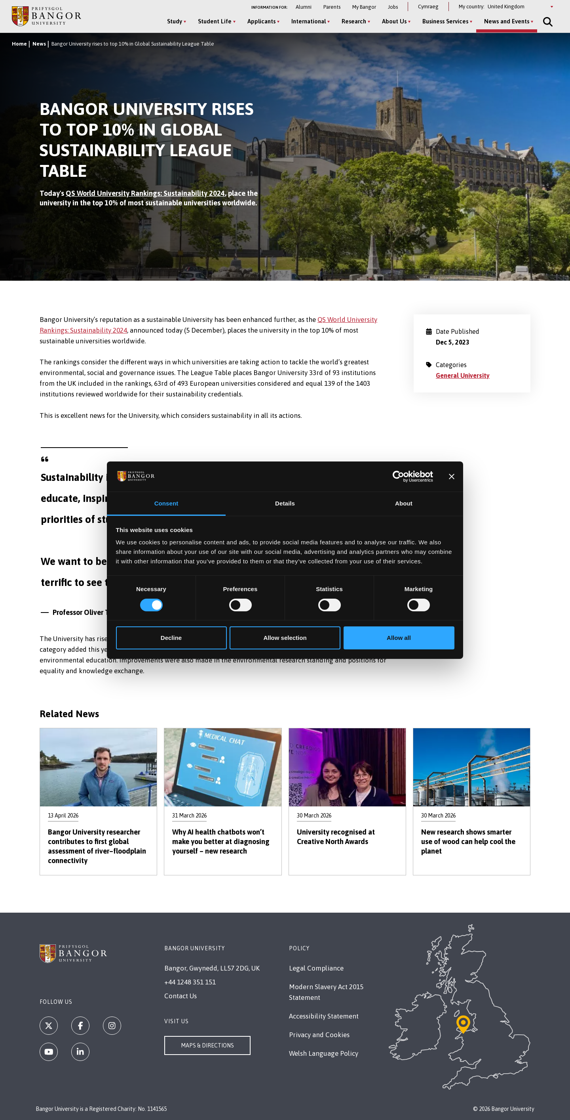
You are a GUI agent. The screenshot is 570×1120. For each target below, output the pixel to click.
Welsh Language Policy (323, 1053)
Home (19, 44)
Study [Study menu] (174, 21)
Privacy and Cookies (319, 1035)
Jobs (393, 7)
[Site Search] (547, 22)
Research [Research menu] (354, 21)
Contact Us (180, 996)
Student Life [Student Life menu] (215, 21)
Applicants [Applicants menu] (261, 21)
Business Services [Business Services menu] (445, 21)
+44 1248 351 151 (190, 982)
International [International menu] (308, 21)
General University (463, 375)
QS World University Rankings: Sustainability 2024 (145, 193)
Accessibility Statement (324, 1016)
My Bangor (364, 7)
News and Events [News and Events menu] (506, 21)
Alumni (304, 7)
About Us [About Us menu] (394, 21)
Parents (331, 7)
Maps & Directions (207, 1045)
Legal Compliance (316, 968)
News (39, 44)
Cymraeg (428, 6)
